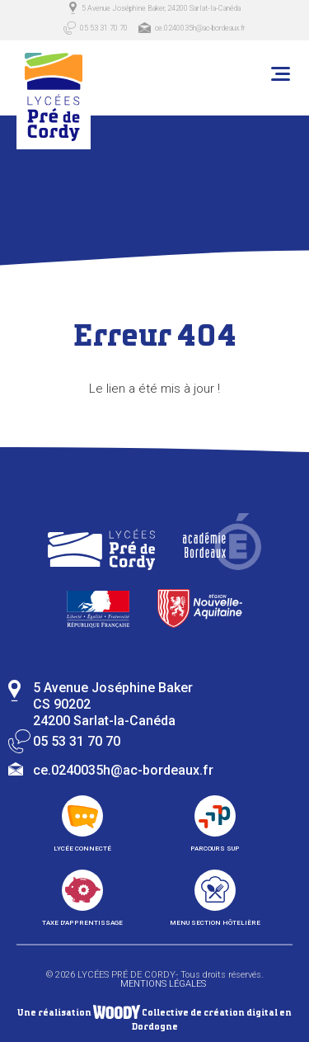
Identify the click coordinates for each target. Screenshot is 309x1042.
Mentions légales (163, 983)
